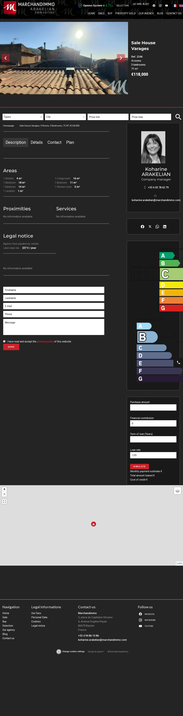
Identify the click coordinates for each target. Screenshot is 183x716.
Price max (138, 111)
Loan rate (135, 449)
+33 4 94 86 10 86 (88, 635)
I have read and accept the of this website (39, 341)
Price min (95, 111)
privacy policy (45, 341)
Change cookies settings (73, 651)
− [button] (4, 494)
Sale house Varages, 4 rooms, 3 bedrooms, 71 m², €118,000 (49, 125)
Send (11, 347)
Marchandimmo (87, 613)
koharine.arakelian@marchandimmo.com (156, 200)
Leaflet (179, 563)
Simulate (139, 466)
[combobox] (23, 117)
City (49, 111)
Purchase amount (140, 402)
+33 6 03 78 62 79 (158, 187)
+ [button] (4, 489)
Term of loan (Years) (141, 434)
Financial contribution (142, 418)
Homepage (8, 125)
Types (7, 111)
